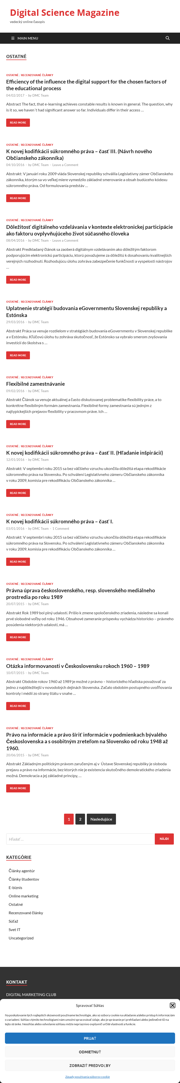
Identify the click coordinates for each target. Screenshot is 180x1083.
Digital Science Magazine (64, 12)
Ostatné (12, 75)
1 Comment (60, 529)
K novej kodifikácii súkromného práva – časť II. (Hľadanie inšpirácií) (84, 452)
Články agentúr (22, 870)
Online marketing (23, 895)
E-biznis (15, 887)
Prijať (90, 1038)
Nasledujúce (101, 819)
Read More (16, 121)
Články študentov (24, 879)
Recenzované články (37, 75)
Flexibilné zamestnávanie (35, 384)
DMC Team (40, 95)
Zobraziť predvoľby (90, 1065)
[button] (172, 1005)
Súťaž (13, 921)
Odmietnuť (90, 1052)
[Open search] (167, 38)
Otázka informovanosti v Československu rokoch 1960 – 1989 (77, 666)
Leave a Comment (65, 165)
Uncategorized (21, 937)
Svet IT (14, 929)
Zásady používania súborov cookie (87, 1077)
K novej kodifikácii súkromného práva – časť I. (59, 521)
